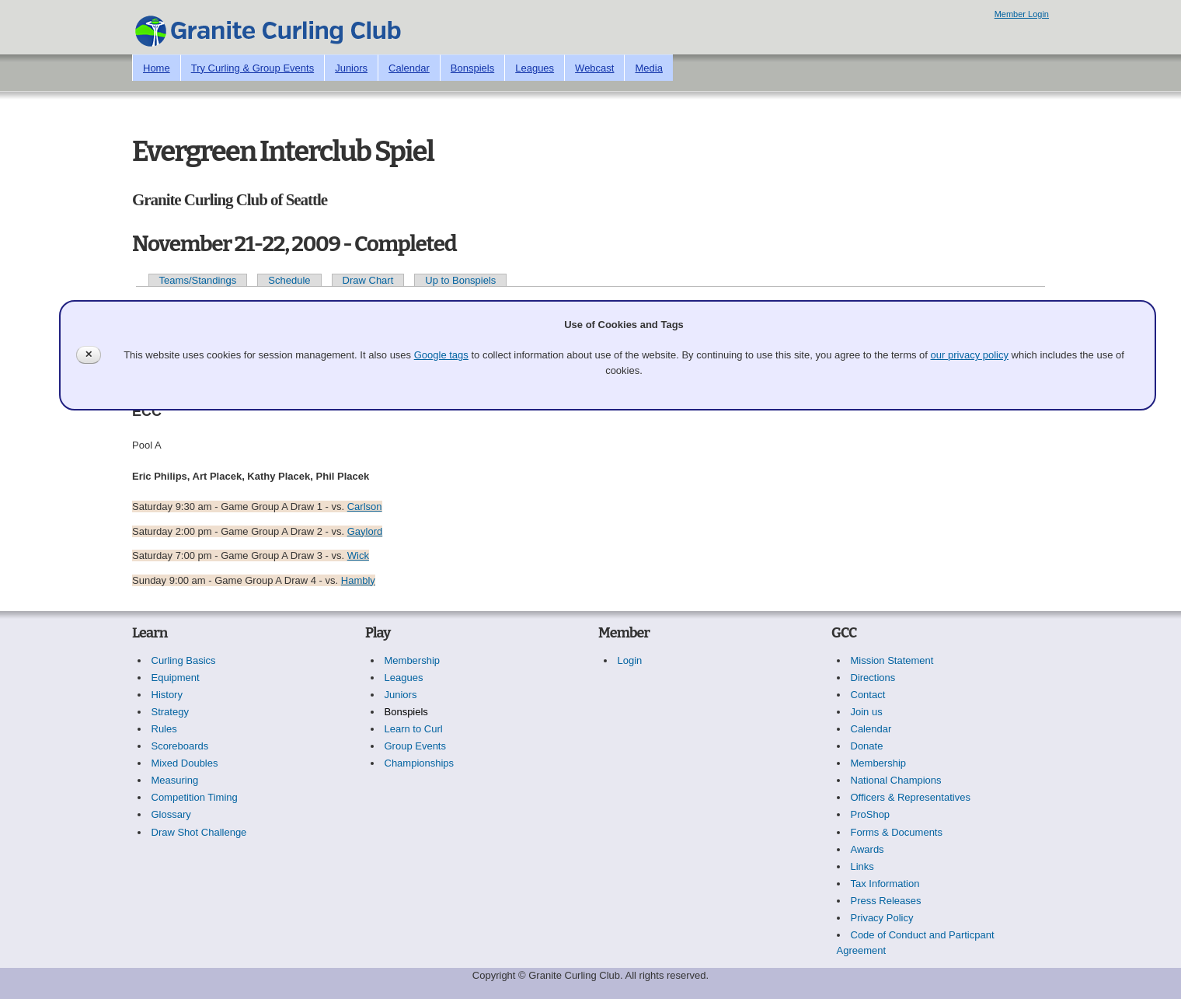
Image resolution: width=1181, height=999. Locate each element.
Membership (413, 660)
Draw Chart (368, 280)
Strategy (170, 712)
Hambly (358, 580)
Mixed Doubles (185, 763)
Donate (867, 746)
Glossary (171, 814)
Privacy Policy (882, 918)
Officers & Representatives (910, 797)
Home (156, 68)
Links (862, 866)
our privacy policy (970, 355)
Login (630, 660)
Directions (873, 677)
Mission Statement (892, 660)
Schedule (289, 280)
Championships (420, 763)
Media (648, 68)
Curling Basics (184, 660)
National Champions (896, 780)
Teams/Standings (198, 280)
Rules (164, 729)
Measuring (175, 780)
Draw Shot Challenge (199, 832)
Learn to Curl (414, 729)
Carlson (364, 506)
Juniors (351, 68)
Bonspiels (472, 68)
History (167, 694)
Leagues (534, 68)
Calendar (409, 68)
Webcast (594, 68)
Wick (358, 555)
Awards (867, 849)
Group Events (416, 746)
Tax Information (885, 883)
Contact (868, 694)
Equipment (176, 677)
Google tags (441, 355)
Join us (867, 712)
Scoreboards (180, 746)
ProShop (870, 814)
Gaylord (365, 531)
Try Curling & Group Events (252, 68)
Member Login (1022, 14)
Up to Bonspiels (460, 280)
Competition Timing (195, 797)
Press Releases (886, 900)
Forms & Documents (896, 832)
